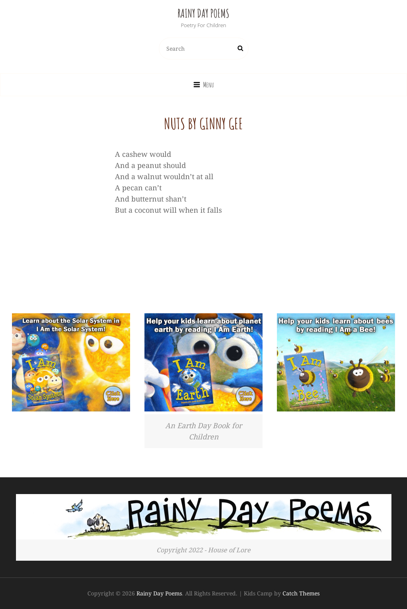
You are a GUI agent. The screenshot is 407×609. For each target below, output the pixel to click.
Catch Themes (301, 593)
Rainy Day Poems (203, 13)
